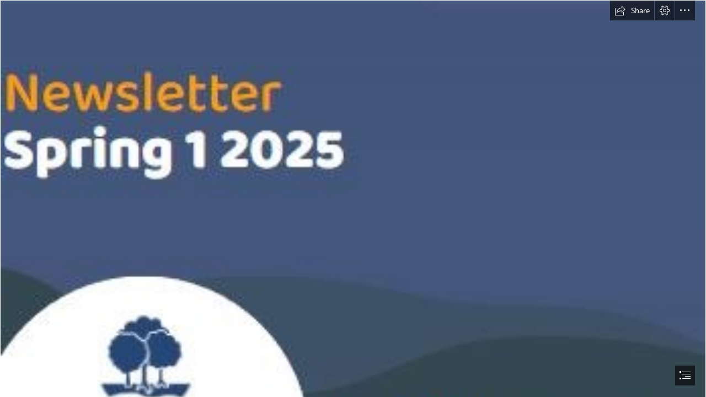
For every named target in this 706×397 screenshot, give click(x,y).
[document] (353, 198)
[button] (632, 10)
